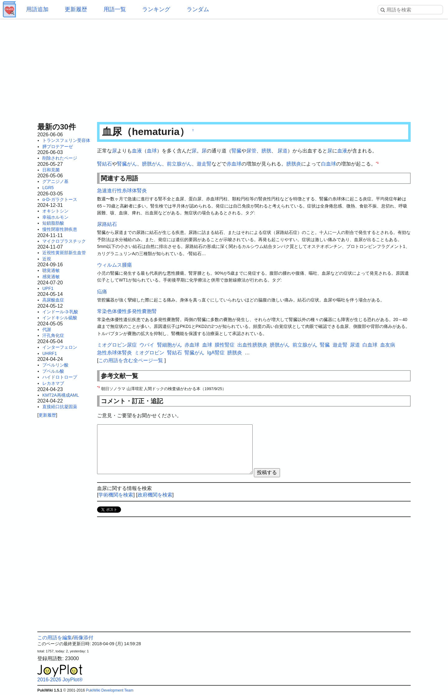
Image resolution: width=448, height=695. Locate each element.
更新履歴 (76, 9)
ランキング (156, 9)
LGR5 (48, 187)
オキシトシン (55, 210)
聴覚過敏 (51, 270)
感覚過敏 (51, 276)
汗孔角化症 (53, 335)
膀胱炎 (293, 163)
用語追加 (37, 9)
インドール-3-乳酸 (60, 311)
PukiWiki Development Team (109, 690)
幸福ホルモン (55, 217)
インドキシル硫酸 (59, 317)
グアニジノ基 (55, 181)
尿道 (282, 150)
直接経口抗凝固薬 (59, 406)
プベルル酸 (53, 371)
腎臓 (236, 150)
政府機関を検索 (155, 494)
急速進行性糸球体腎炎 (122, 190)
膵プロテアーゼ (57, 146)
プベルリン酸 (55, 364)
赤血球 (233, 163)
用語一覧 (115, 9)
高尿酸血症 (53, 299)
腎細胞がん (169, 345)
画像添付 (83, 637)
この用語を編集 (54, 637)
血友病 (387, 345)
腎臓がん (127, 163)
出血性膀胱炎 (252, 345)
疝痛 (102, 291)
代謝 (46, 329)
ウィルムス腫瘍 (114, 265)
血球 (152, 150)
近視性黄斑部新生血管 (64, 252)
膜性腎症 (225, 345)
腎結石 (104, 163)
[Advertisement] (224, 68)
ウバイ (146, 345)
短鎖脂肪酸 (53, 223)
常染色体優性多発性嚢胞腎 (127, 311)
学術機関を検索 (115, 494)
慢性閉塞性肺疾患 (59, 229)
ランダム (198, 9)
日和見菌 (51, 169)
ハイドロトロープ (59, 377)
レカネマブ (53, 383)
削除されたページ (59, 158)
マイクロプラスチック (64, 241)
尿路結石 (107, 224)
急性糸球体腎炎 (114, 352)
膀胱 (266, 150)
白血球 (328, 163)
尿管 (251, 150)
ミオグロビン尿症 (117, 345)
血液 (137, 150)
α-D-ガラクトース (59, 199)
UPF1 (48, 288)
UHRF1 (49, 353)
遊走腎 (204, 163)
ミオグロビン (149, 352)
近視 (46, 258)
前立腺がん (179, 163)
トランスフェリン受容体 (66, 140)
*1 (377, 162)
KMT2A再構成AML (60, 395)
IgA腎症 (216, 352)
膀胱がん (152, 163)
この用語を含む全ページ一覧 (130, 360)
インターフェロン (59, 347)
